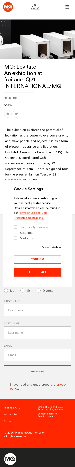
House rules (10, 414)
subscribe (37, 371)
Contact (8, 421)
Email (8, 346)
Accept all (37, 272)
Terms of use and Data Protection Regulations (50, 408)
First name (12, 301)
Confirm (37, 259)
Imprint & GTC (12, 408)
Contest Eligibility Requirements (48, 415)
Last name (12, 324)
